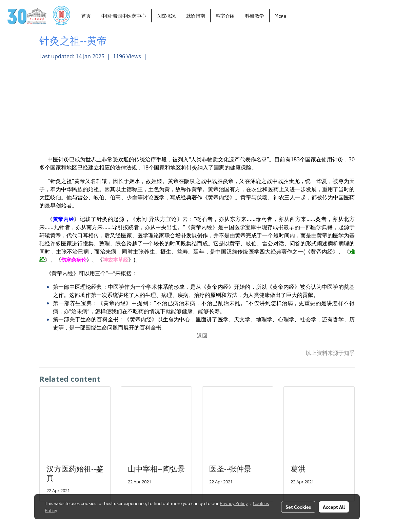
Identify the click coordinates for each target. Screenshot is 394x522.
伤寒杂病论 (73, 259)
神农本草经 (115, 259)
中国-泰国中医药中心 (123, 16)
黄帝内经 (63, 219)
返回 (202, 335)
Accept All (334, 507)
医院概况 (166, 16)
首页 (86, 16)
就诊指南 (195, 16)
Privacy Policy (234, 503)
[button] (297, 15)
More (281, 16)
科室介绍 (225, 16)
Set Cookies (298, 507)
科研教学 (254, 16)
